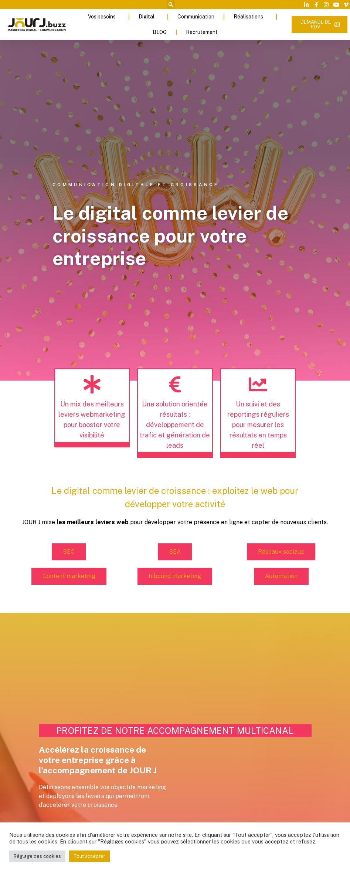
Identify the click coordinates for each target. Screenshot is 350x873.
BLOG (160, 32)
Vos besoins (103, 16)
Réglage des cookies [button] (37, 856)
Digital (148, 16)
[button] (171, 4)
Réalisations (250, 16)
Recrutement (203, 32)
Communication (195, 17)
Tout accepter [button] (89, 856)
